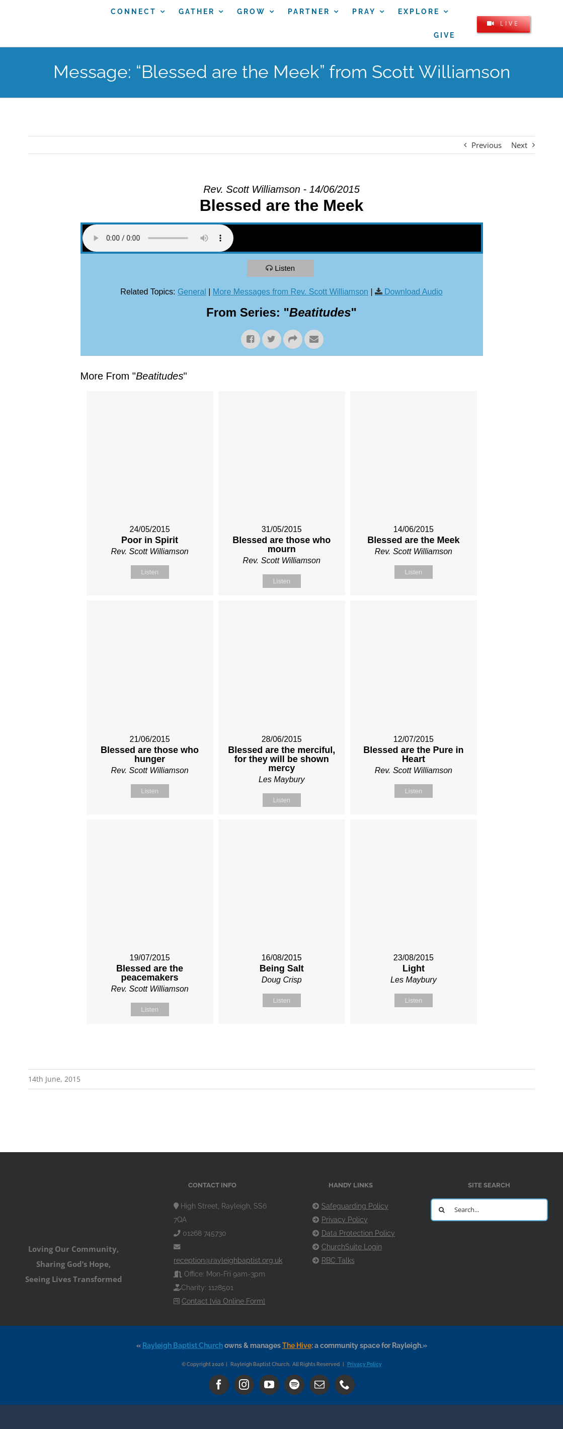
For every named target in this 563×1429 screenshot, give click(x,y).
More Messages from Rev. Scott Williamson (290, 291)
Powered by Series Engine (446, 1049)
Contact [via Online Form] (223, 1301)
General (192, 291)
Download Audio (413, 291)
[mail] (319, 1385)
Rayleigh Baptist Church (182, 1345)
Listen (285, 268)
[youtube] (269, 1385)
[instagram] (244, 1385)
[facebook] (219, 1385)
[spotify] (294, 1385)
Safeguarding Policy (354, 1206)
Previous (486, 145)
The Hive (296, 1345)
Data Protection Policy (358, 1233)
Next (519, 145)
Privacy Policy (344, 1220)
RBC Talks (338, 1260)
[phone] (345, 1385)
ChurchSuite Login (351, 1247)
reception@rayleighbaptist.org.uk (228, 1260)
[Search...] (489, 1209)
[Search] (442, 1209)
